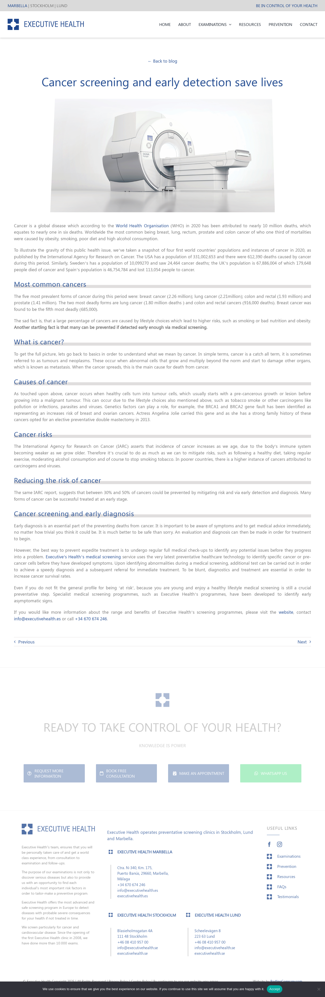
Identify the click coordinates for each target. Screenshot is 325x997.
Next (302, 641)
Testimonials (288, 898)
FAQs (281, 888)
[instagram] (279, 847)
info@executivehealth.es (37, 618)
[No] (318, 989)
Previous (26, 641)
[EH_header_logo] (46, 21)
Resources (286, 878)
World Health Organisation (142, 225)
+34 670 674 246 (91, 618)
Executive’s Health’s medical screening (83, 556)
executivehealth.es (132, 897)
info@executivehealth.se (137, 949)
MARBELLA (17, 5)
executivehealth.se (132, 955)
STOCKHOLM (42, 5)
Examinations (289, 858)
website (286, 611)
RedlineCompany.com (286, 981)
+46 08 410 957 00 (132, 943)
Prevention (286, 868)
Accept (274, 989)
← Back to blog (162, 60)
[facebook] (269, 847)
